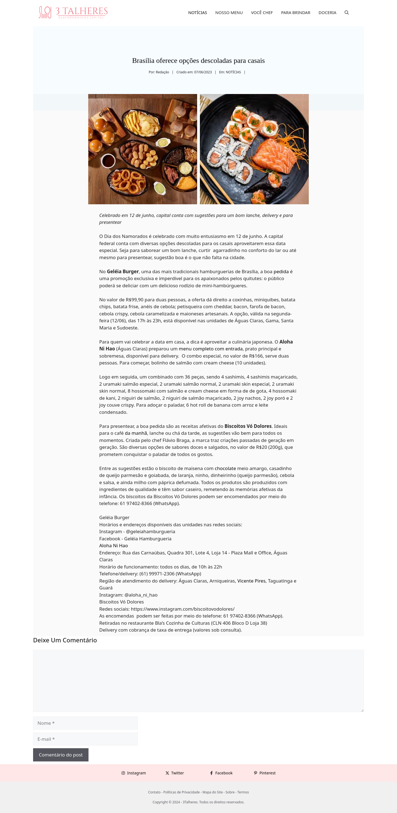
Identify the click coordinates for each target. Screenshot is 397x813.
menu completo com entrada (211, 348)
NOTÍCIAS (197, 12)
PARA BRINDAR (295, 12)
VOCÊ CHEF (262, 12)
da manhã (136, 433)
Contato (154, 792)
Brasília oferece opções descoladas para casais (198, 61)
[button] (346, 12)
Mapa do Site (213, 792)
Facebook (224, 773)
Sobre (230, 792)
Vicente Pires (251, 581)
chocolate (225, 468)
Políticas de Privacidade (181, 792)
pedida (281, 271)
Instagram (136, 773)
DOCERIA (328, 12)
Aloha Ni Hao (113, 545)
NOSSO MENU (229, 12)
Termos (243, 792)
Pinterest (267, 773)
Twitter (177, 773)
